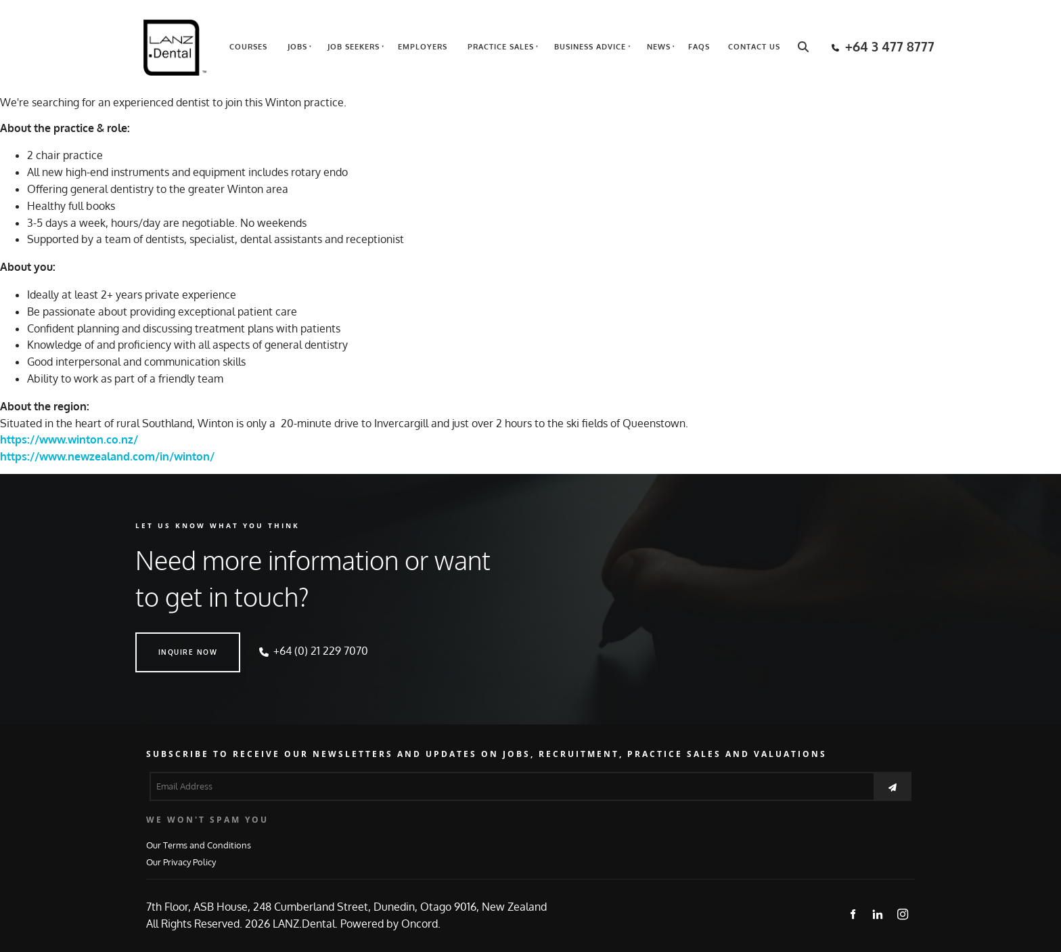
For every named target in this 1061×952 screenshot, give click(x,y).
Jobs (297, 46)
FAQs (699, 46)
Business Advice (590, 46)
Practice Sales (501, 46)
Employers (422, 46)
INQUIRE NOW (165, 640)
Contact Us (754, 46)
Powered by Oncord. (390, 923)
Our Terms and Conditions (198, 844)
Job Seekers (354, 46)
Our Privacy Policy (181, 861)
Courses (248, 46)
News (659, 46)
